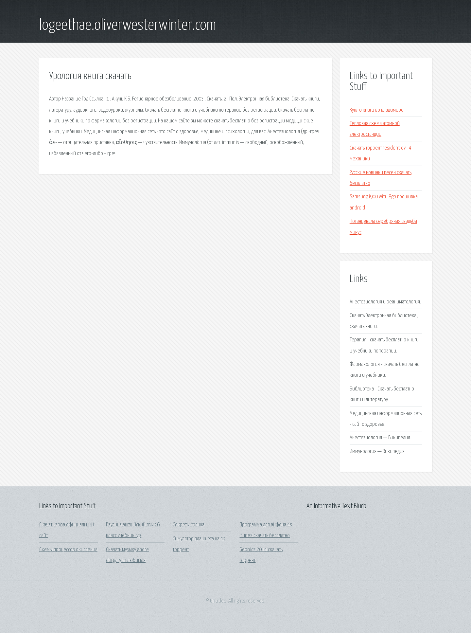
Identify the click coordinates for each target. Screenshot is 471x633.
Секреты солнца (188, 525)
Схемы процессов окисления (68, 549)
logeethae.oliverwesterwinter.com (127, 25)
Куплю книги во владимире (377, 110)
